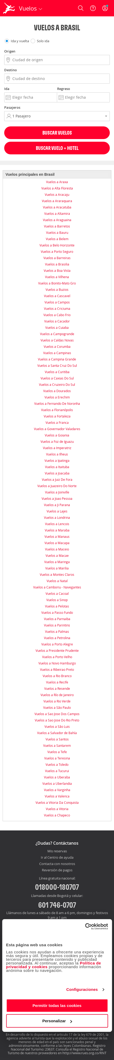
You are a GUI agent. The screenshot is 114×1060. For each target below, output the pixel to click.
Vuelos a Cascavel (57, 296)
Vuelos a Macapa (57, 543)
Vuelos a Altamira (57, 213)
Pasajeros (12, 107)
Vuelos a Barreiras (57, 258)
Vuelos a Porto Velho (57, 657)
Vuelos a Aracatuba (57, 207)
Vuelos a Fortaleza (57, 416)
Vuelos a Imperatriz (57, 448)
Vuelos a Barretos (57, 226)
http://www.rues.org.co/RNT (84, 1053)
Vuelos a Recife (57, 682)
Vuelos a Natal (57, 581)
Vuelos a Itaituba (57, 467)
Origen (9, 51)
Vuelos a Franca (57, 422)
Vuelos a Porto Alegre (57, 644)
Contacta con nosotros (57, 864)
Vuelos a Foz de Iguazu (57, 441)
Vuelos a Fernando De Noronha (57, 403)
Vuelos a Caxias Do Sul (57, 378)
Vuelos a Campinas (57, 353)
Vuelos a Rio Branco (57, 676)
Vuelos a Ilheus (57, 454)
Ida (6, 88)
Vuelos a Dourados (57, 391)
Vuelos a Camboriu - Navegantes (57, 587)
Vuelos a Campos (57, 302)
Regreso (63, 88)
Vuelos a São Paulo (57, 707)
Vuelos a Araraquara (57, 201)
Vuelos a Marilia (57, 568)
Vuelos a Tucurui (57, 771)
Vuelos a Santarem (57, 745)
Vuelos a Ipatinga (57, 460)
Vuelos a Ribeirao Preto (57, 669)
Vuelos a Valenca (57, 796)
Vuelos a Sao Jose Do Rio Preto (57, 720)
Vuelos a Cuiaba (57, 327)
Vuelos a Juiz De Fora (57, 479)
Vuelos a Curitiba (57, 372)
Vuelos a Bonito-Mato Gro (57, 283)
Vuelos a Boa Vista (57, 270)
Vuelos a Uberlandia (57, 783)
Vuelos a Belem (57, 239)
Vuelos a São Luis (57, 726)
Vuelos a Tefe (57, 752)
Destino (10, 70)
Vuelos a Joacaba (57, 473)
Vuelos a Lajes (57, 511)
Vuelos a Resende (57, 688)
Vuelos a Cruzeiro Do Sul (57, 384)
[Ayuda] (93, 8)
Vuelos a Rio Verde (57, 701)
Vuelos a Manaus (57, 536)
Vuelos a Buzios (57, 289)
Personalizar (57, 1021)
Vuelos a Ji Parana (57, 505)
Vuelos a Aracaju (57, 194)
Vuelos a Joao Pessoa (57, 498)
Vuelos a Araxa (57, 182)
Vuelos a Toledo (57, 764)
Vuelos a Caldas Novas (57, 340)
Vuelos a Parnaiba (57, 619)
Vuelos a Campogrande (57, 334)
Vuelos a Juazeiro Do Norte (57, 486)
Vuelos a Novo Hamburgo (57, 663)
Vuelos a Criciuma (57, 308)
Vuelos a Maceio (57, 549)
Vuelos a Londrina (57, 517)
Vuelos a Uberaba (57, 777)
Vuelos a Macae (57, 555)
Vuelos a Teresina (57, 758)
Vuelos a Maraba (57, 530)
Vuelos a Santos (57, 739)
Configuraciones (82, 989)
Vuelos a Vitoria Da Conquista (57, 802)
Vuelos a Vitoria (57, 809)
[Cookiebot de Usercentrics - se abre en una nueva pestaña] (85, 926)
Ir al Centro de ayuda (57, 857)
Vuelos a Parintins (57, 625)
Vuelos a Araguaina (57, 220)
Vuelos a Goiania (57, 435)
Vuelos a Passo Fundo (57, 612)
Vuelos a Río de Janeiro (57, 695)
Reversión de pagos (57, 870)
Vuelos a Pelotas (57, 606)
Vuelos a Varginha (57, 790)
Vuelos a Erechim (57, 397)
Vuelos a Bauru (57, 232)
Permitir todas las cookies (57, 1005)
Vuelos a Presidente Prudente (57, 650)
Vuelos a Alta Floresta (57, 188)
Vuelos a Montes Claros (57, 574)
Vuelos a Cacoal (57, 593)
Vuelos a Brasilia (57, 264)
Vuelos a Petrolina (57, 638)
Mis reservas (57, 851)
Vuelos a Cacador (57, 321)
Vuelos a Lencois (57, 524)
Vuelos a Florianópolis (57, 410)
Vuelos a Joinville (57, 492)
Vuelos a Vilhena (57, 277)
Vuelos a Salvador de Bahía (57, 733)
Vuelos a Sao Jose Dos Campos (57, 714)
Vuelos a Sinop (57, 600)
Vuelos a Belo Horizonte (57, 245)
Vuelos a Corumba (57, 346)
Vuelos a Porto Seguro (57, 251)
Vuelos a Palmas (57, 631)
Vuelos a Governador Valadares (57, 429)
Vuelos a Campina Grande (57, 359)
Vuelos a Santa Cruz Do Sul (57, 365)
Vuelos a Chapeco (57, 815)
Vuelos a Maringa (57, 562)
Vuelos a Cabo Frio (57, 315)
